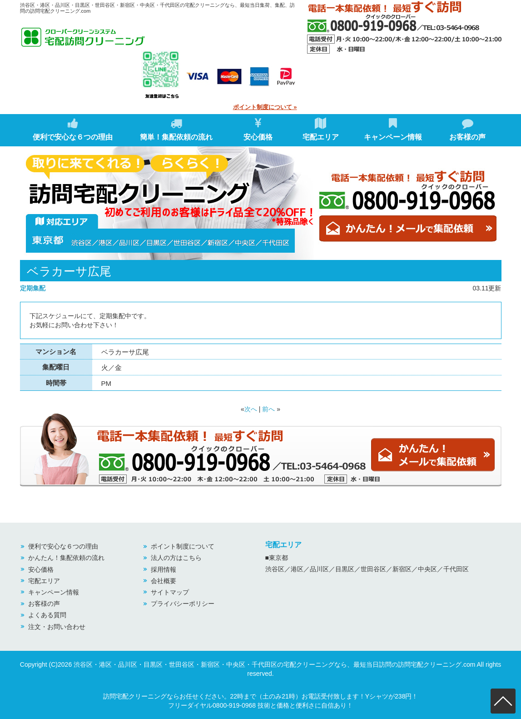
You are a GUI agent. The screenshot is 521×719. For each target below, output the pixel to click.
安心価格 (258, 129)
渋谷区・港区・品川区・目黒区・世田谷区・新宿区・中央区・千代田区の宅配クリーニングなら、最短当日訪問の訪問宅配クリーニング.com (274, 664)
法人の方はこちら (176, 557)
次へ (250, 409)
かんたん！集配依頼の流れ (66, 557)
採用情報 (163, 569)
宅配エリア (321, 129)
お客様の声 (467, 129)
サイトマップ (170, 592)
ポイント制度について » (265, 107)
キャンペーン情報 (393, 129)
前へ (268, 409)
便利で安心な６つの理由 (73, 129)
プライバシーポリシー (182, 603)
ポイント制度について (182, 546)
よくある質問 (47, 615)
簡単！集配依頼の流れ (176, 129)
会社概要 (163, 580)
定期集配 (32, 288)
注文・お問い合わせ (56, 626)
